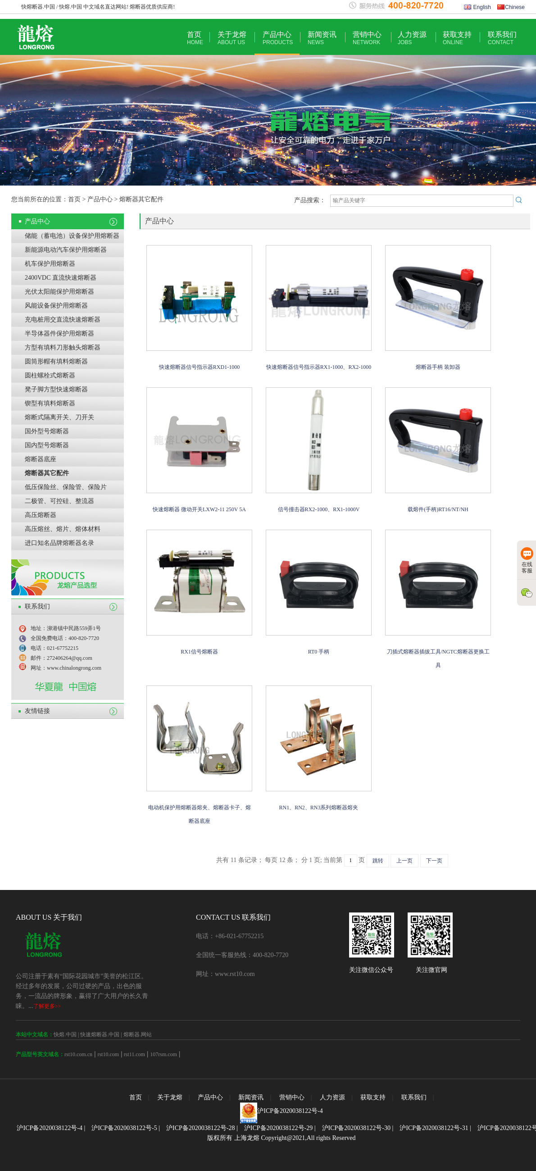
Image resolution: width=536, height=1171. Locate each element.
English (477, 7)
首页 (195, 38)
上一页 (404, 861)
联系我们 (502, 38)
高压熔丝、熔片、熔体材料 (62, 529)
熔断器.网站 (137, 1034)
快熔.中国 (65, 1034)
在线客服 (527, 560)
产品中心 (278, 38)
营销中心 (367, 38)
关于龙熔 (232, 38)
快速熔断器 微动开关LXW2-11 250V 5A (199, 509)
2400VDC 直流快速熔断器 (60, 277)
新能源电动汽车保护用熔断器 (66, 249)
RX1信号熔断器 (199, 652)
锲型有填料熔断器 (50, 403)
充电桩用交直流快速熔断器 (62, 319)
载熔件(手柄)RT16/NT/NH (438, 509)
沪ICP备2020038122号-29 (278, 1128)
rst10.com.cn (78, 1054)
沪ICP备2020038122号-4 (290, 1110)
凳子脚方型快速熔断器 (56, 389)
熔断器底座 (40, 459)
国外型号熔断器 (47, 431)
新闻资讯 (322, 38)
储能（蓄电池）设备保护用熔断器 (72, 235)
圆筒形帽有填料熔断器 (56, 361)
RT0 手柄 (319, 652)
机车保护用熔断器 (50, 263)
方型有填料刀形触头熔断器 (62, 347)
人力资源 (412, 38)
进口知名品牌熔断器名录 (59, 543)
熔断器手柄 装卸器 (438, 367)
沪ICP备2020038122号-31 (434, 1128)
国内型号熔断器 (47, 445)
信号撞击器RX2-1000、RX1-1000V (319, 509)
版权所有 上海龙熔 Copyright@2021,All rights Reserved (281, 1138)
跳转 (377, 861)
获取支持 (457, 38)
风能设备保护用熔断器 (56, 305)
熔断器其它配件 (47, 473)
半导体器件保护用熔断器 (59, 333)
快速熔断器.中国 (99, 1034)
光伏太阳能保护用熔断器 (59, 291)
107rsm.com (163, 1054)
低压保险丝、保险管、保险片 (66, 487)
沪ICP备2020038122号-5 (124, 1128)
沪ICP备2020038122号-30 (356, 1128)
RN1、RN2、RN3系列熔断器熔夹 (318, 807)
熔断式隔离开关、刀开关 (59, 417)
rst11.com (134, 1054)
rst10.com (108, 1054)
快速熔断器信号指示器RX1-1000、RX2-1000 (318, 367)
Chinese (511, 7)
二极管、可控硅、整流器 (59, 501)
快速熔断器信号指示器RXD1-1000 (199, 367)
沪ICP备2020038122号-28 (200, 1128)
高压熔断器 (40, 515)
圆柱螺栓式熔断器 (50, 375)
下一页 (434, 861)
